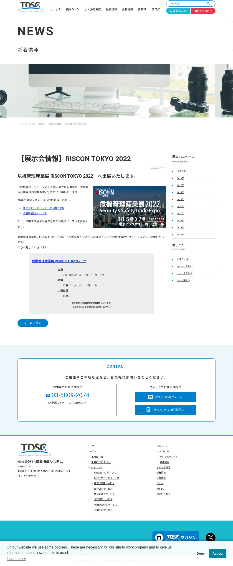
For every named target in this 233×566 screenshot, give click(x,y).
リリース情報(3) (184, 273)
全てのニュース (184, 171)
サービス (55, 9)
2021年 (180, 213)
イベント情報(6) (184, 266)
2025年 (180, 185)
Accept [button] (218, 553)
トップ (90, 446)
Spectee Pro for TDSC (105, 472)
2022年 (180, 206)
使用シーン (73, 9)
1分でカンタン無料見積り (165, 410)
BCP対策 (164, 451)
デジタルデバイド (169, 457)
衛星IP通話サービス (35, 213)
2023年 (180, 199)
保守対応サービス (103, 499)
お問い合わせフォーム (165, 397)
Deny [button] (201, 553)
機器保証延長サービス (105, 505)
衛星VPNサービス (103, 489)
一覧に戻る (33, 322)
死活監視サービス (103, 510)
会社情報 (127, 9)
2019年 (180, 227)
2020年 (180, 220)
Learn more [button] (16, 559)
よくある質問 (93, 9)
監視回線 (164, 462)
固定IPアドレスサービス (106, 478)
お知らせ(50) (183, 259)
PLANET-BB (97, 457)
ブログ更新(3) (183, 280)
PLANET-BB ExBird (101, 462)
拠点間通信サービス (104, 494)
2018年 (180, 234)
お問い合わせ (163, 494)
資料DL (142, 9)
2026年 (180, 178)
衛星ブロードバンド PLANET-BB (43, 208)
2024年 (180, 192)
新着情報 (111, 9)
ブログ (156, 9)
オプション (96, 467)
